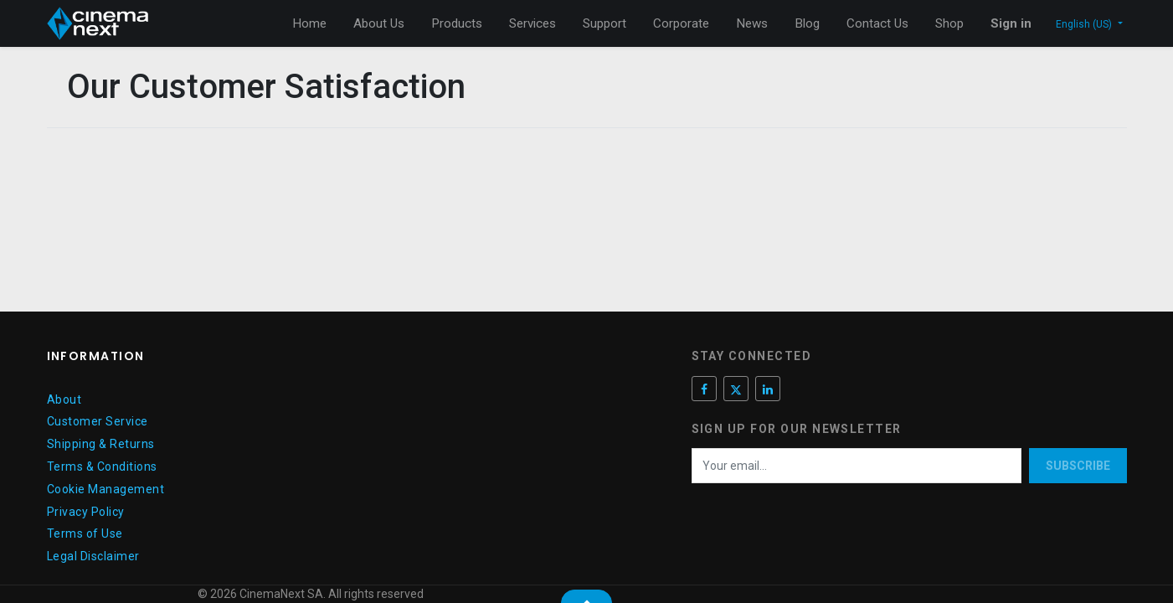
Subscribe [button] (1078, 465)
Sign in (1011, 23)
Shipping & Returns (101, 444)
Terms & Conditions (102, 466)
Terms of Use (85, 533)
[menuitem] (309, 24)
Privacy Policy (86, 511)
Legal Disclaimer (93, 556)
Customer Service (97, 421)
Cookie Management (106, 489)
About (64, 399)
